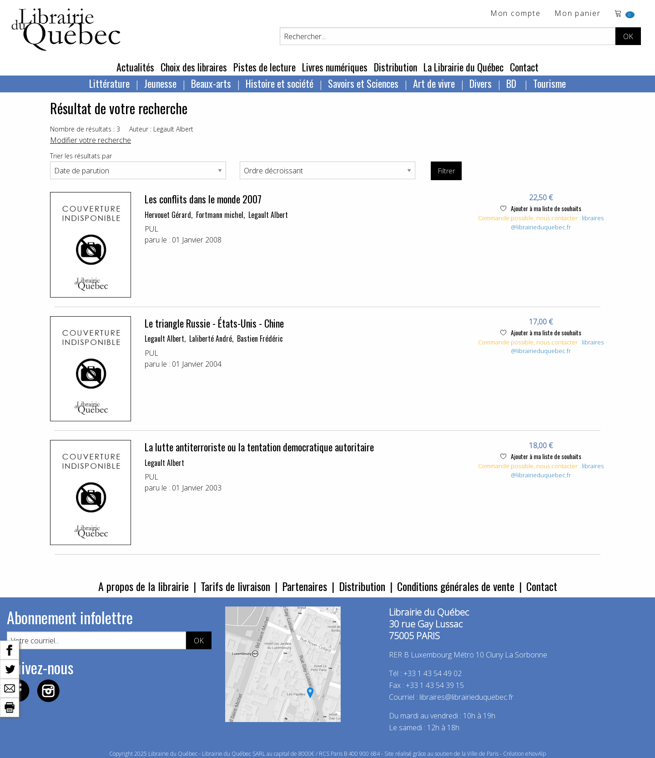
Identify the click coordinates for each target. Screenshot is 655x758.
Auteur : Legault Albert (161, 129)
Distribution (395, 67)
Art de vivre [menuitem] (434, 83)
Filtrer (446, 171)
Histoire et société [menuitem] (279, 83)
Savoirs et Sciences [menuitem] (363, 83)
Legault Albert (268, 214)
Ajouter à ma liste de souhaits (540, 208)
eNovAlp (535, 754)
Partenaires (304, 586)
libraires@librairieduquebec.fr (557, 222)
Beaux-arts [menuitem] (211, 83)
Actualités (135, 67)
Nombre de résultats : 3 (85, 129)
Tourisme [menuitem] (549, 83)
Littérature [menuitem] (109, 83)
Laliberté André (210, 338)
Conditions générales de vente (455, 586)
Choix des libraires (194, 67)
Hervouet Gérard (168, 214)
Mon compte (515, 14)
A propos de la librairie (143, 586)
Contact (524, 67)
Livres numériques (335, 67)
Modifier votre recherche (90, 140)
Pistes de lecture (264, 67)
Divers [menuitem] (480, 83)
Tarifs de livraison (235, 586)
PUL (151, 229)
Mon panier (577, 14)
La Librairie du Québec (463, 67)
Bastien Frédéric (260, 338)
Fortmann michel (219, 214)
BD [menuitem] (512, 83)
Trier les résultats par (81, 156)
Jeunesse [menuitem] (160, 83)
